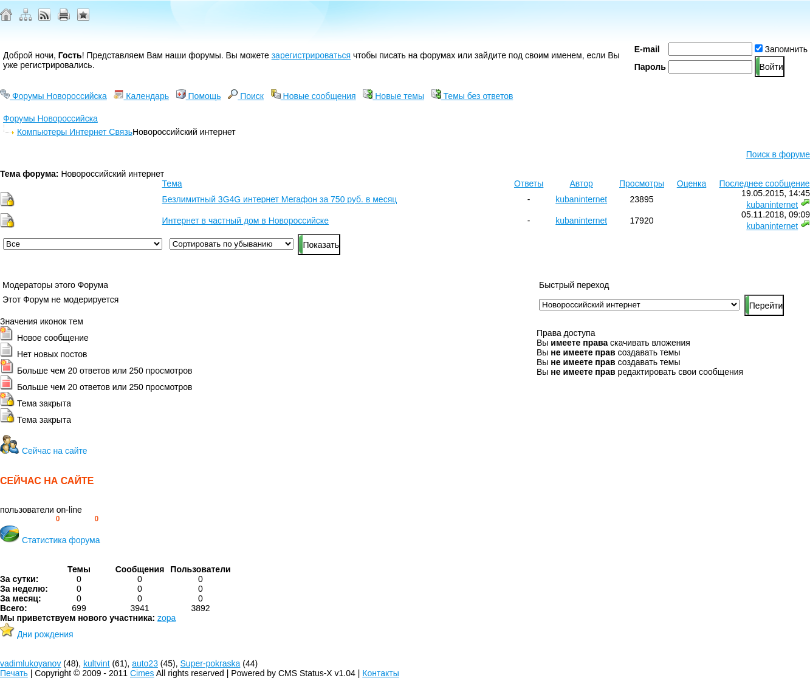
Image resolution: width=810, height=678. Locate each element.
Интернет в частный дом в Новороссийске (245, 220)
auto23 (145, 663)
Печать (14, 673)
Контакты (380, 673)
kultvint (96, 663)
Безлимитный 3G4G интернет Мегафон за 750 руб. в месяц (279, 199)
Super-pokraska (210, 663)
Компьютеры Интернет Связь (74, 132)
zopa (166, 618)
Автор (581, 183)
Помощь (198, 96)
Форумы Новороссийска (53, 96)
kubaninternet (581, 199)
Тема (172, 183)
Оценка (692, 183)
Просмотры (641, 183)
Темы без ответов (472, 96)
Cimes (142, 673)
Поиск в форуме (778, 154)
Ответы (528, 183)
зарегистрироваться (311, 55)
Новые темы (393, 96)
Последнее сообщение (764, 183)
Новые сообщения (313, 96)
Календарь (141, 96)
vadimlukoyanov (30, 663)
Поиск (246, 96)
